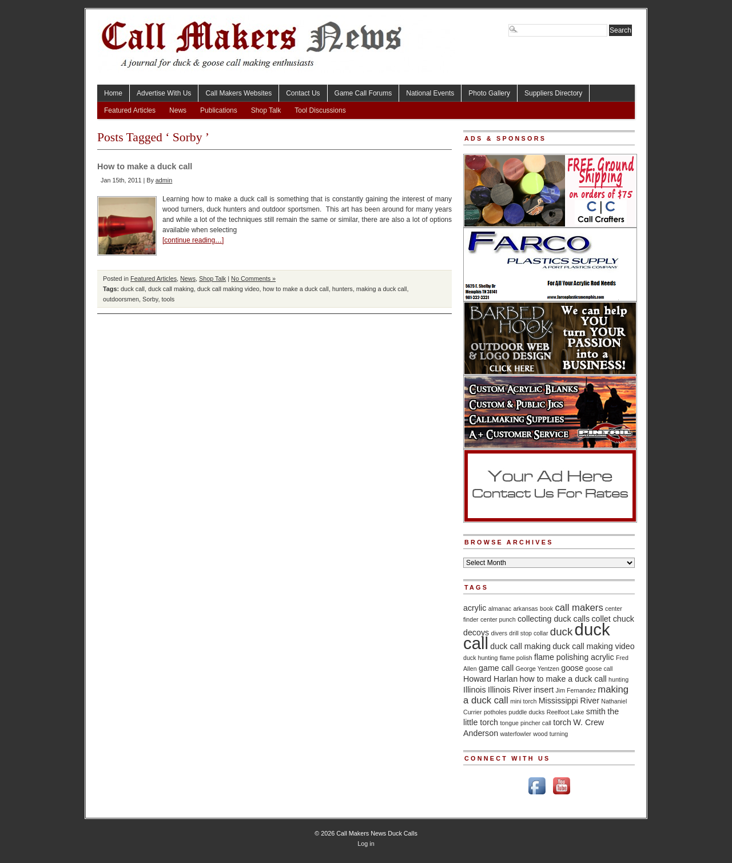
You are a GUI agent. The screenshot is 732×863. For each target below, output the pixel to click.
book (546, 608)
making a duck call (381, 288)
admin (164, 180)
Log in (365, 843)
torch (562, 722)
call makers (579, 607)
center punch (498, 619)
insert (544, 689)
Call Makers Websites (238, 93)
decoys (476, 632)
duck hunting (480, 657)
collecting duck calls (554, 618)
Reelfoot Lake (565, 712)
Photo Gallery (489, 93)
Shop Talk (266, 110)
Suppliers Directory (553, 93)
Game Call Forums (363, 93)
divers (499, 633)
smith (596, 711)
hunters (342, 288)
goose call (598, 668)
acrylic (474, 608)
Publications (218, 110)
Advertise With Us (164, 93)
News (177, 110)
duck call (133, 288)
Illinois (474, 689)
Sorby (150, 299)
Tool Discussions (320, 110)
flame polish (516, 657)
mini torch (523, 701)
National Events (430, 93)
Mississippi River (569, 700)
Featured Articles (130, 110)
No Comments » (253, 278)
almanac (499, 608)
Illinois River (510, 689)
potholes (495, 712)
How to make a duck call (144, 166)
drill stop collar (528, 633)
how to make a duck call (295, 288)
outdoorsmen (121, 299)
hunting (618, 679)
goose (572, 668)
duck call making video (228, 288)
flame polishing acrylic (574, 657)
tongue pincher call (525, 722)
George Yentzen (537, 668)
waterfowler (515, 733)
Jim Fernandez (575, 690)
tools (167, 299)
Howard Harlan (490, 678)
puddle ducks (527, 712)
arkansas (525, 608)
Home (113, 93)
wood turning (550, 733)
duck (561, 632)
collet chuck (612, 618)
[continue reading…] (193, 240)
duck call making (171, 288)
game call (496, 668)
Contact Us (303, 93)
